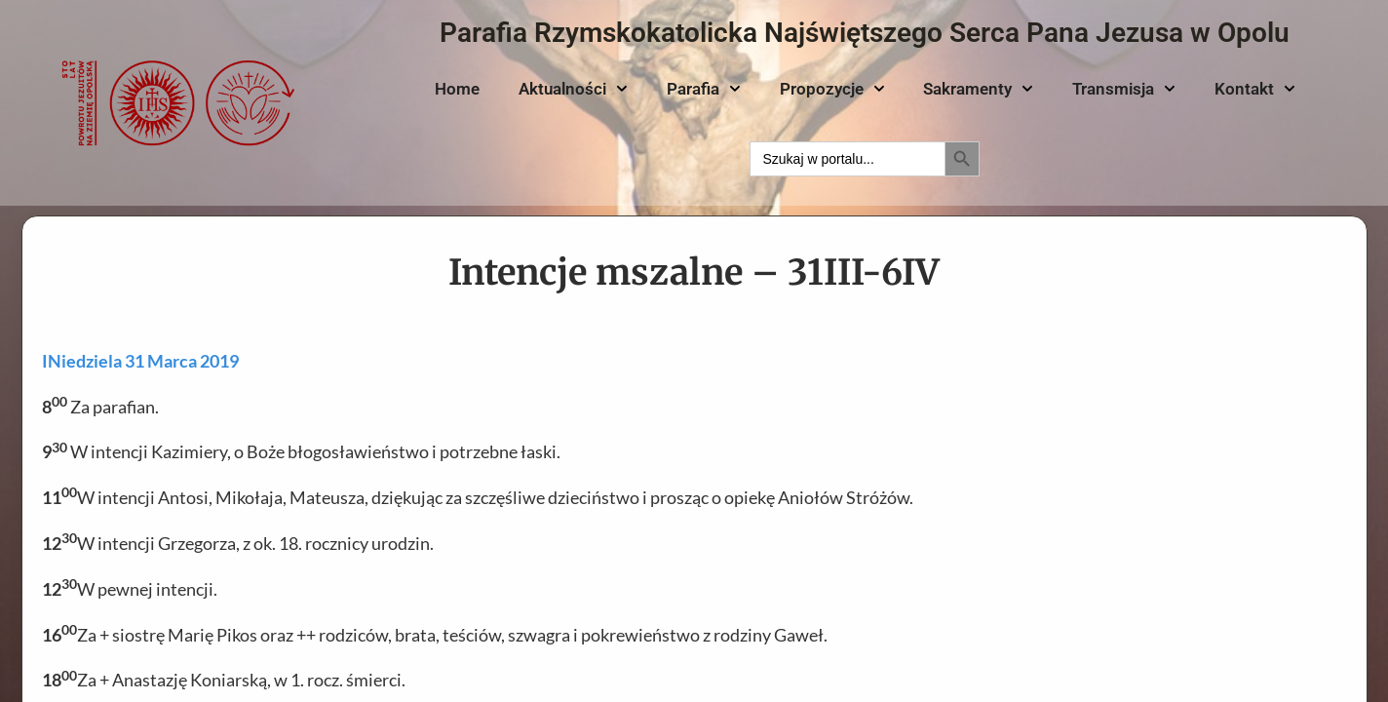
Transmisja (1124, 88)
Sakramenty (978, 88)
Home (457, 88)
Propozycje (832, 88)
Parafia (704, 88)
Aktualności (573, 88)
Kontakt (1254, 88)
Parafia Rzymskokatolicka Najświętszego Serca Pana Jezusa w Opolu (865, 33)
